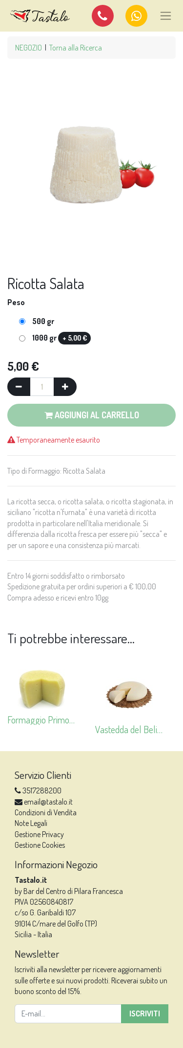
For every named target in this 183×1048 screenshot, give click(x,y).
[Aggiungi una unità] (65, 387)
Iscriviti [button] (144, 1013)
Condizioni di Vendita (46, 812)
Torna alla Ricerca (75, 47)
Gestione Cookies (40, 845)
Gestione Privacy (39, 834)
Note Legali (31, 823)
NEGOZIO (28, 47)
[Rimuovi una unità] (18, 387)
